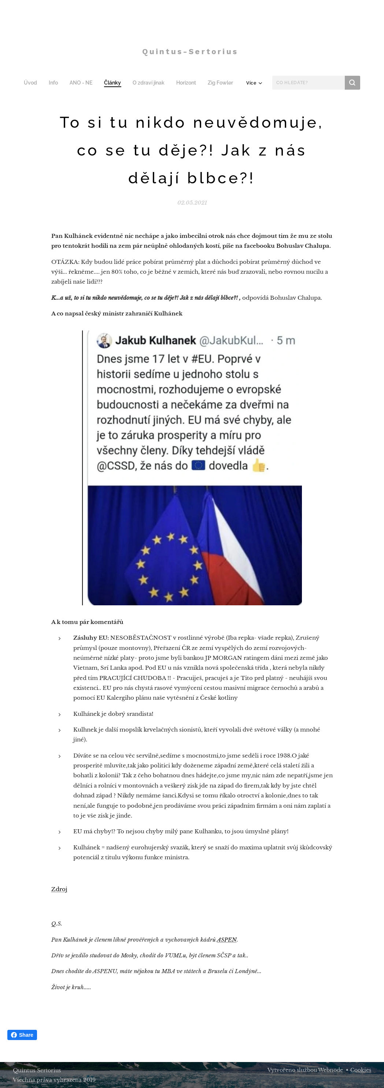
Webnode (330, 1070)
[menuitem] (35, 83)
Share (22, 1035)
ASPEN (227, 939)
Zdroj (59, 889)
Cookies (360, 1070)
